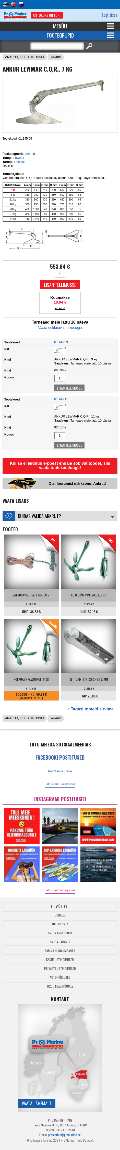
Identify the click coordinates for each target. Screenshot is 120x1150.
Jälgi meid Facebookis (60, 784)
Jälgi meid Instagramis (60, 890)
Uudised (60, 915)
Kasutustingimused (60, 959)
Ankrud (56, 57)
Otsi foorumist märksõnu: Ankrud (77, 483)
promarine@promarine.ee (64, 1134)
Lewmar (18, 158)
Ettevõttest (60, 906)
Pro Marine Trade (60, 771)
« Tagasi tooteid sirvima (90, 709)
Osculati (19, 162)
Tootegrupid (60, 35)
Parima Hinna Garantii (60, 950)
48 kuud (60, 308)
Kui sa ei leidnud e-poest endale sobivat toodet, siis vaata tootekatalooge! (60, 465)
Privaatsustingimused (60, 968)
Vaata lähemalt (37, 1103)
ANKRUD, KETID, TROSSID (24, 57)
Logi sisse (109, 15)
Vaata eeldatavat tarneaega (60, 328)
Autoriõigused (60, 977)
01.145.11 (61, 399)
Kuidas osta (60, 924)
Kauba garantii (60, 942)
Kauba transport (60, 933)
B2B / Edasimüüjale (60, 986)
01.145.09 (61, 342)
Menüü (60, 26)
